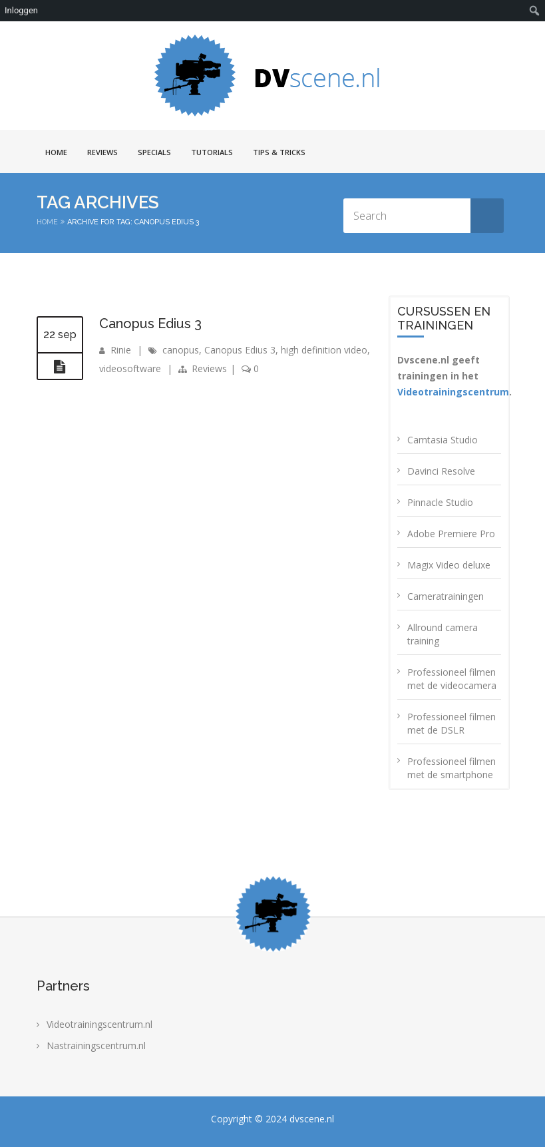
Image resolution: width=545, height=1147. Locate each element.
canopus (180, 350)
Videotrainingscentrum (453, 391)
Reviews (102, 152)
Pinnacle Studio (440, 502)
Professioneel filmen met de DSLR (451, 723)
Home (56, 152)
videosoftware (130, 368)
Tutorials (212, 152)
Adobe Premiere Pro (451, 533)
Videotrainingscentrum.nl (99, 1024)
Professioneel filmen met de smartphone (451, 768)
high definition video (324, 350)
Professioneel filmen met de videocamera (451, 679)
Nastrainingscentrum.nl (96, 1045)
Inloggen (21, 10)
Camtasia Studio (442, 439)
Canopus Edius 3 (150, 324)
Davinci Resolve (441, 471)
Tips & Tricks (279, 152)
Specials (154, 152)
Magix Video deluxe (448, 565)
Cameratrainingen (445, 596)
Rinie (120, 350)
